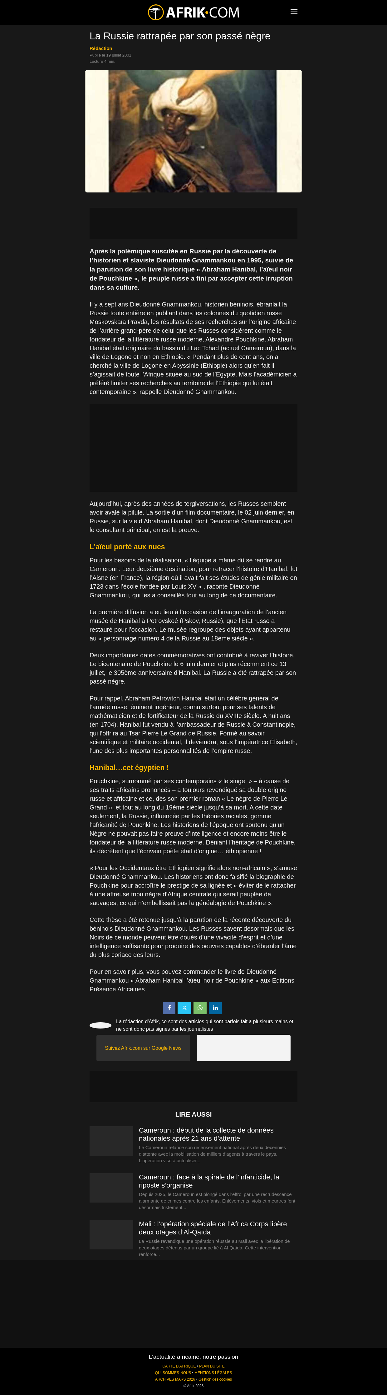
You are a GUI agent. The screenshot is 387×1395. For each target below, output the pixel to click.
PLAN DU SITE (211, 1366)
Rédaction (101, 48)
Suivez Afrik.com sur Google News (143, 1048)
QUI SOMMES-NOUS (173, 1373)
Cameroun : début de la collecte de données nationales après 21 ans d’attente (206, 1134)
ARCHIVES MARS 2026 (175, 1379)
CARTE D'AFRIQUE (179, 1366)
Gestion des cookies (215, 1379)
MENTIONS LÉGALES (213, 1373)
